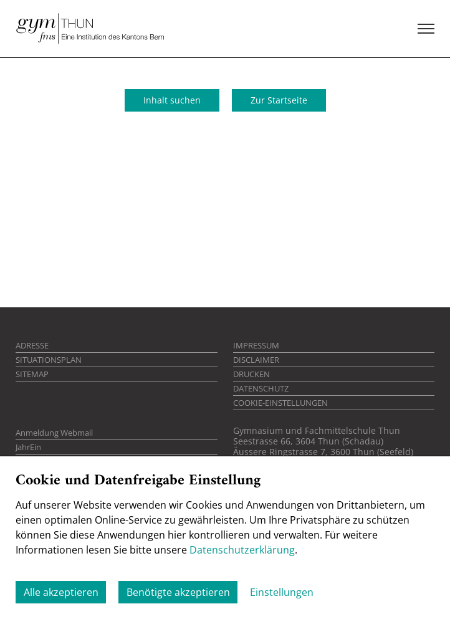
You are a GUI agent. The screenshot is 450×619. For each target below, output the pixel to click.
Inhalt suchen (172, 100)
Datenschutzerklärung (242, 550)
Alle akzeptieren (61, 592)
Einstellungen (282, 592)
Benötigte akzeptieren (178, 592)
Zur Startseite (279, 100)
